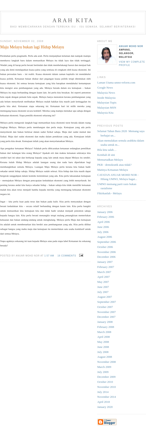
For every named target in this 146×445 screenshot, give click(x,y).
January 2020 (105, 407)
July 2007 (103, 292)
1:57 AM (49, 255)
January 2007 (105, 261)
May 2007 (103, 281)
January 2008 (105, 321)
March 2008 (104, 332)
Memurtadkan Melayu (110, 159)
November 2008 (106, 361)
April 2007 (103, 276)
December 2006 (106, 256)
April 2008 (103, 336)
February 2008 (105, 327)
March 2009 (104, 367)
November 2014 (106, 396)
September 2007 (106, 301)
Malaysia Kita (105, 112)
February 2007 (105, 267)
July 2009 (103, 372)
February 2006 (105, 216)
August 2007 (104, 296)
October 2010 (105, 381)
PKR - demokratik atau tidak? (114, 164)
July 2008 (103, 352)
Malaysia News (106, 92)
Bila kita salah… (106, 149)
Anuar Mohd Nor (131, 46)
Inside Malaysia (106, 97)
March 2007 (104, 272)
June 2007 (103, 287)
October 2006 (105, 247)
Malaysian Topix (106, 102)
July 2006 (103, 232)
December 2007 (106, 316)
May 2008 (103, 341)
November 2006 (106, 252)
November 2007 (106, 312)
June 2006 (103, 227)
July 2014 (103, 392)
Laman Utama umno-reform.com (116, 82)
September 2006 (106, 241)
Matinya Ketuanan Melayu (112, 169)
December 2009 (106, 376)
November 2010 (106, 387)
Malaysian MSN (106, 107)
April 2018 (103, 401)
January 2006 (105, 212)
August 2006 (104, 236)
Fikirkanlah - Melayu (109, 193)
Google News (105, 87)
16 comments (67, 255)
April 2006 (103, 221)
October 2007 (105, 307)
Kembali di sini (106, 154)
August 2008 (104, 356)
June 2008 (103, 347)
